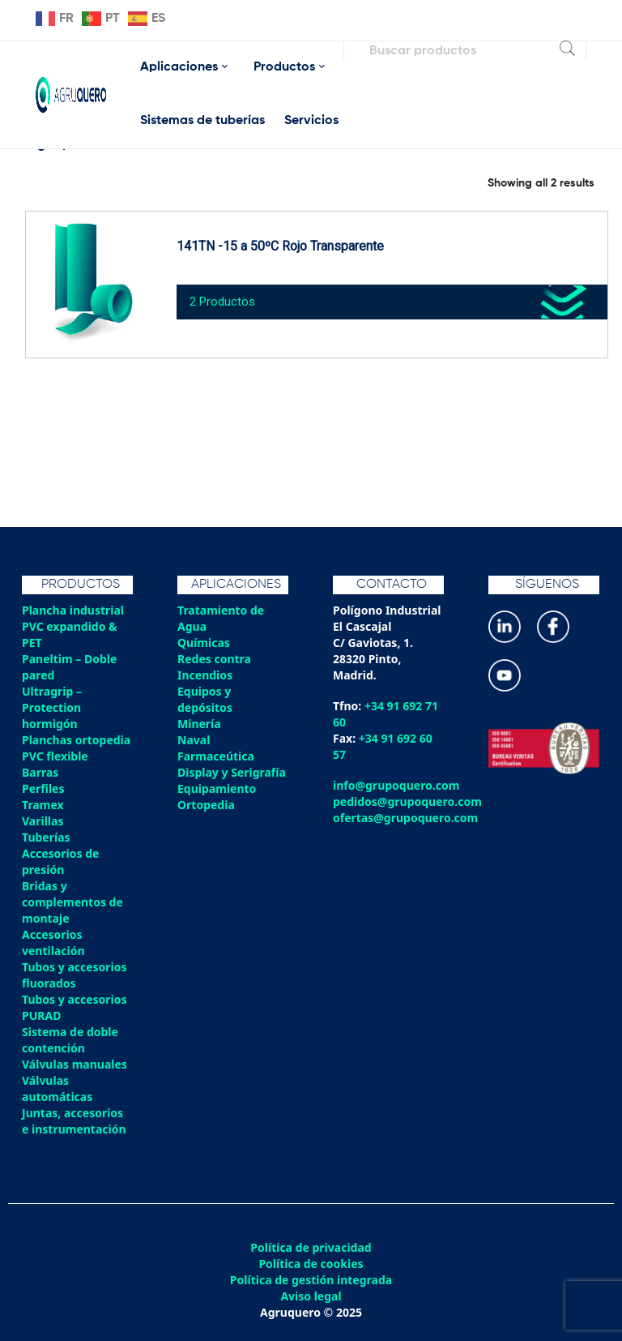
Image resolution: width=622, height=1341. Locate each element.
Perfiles (43, 788)
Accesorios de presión (60, 861)
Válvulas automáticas (57, 1088)
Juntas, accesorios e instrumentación (74, 1121)
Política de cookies (310, 1264)
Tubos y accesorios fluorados (74, 975)
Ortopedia (206, 804)
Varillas (42, 821)
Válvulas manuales (74, 1064)
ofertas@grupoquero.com (405, 817)
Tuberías (46, 837)
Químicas (203, 642)
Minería (199, 723)
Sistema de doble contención (70, 1040)
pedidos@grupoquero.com (407, 801)
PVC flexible (55, 756)
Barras (40, 772)
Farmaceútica (215, 756)
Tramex (43, 804)
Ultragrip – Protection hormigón (52, 707)
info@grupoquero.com (396, 785)
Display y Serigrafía (231, 772)
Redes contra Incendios (214, 667)
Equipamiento (216, 788)
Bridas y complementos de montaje (72, 902)
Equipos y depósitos (204, 699)
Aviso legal (310, 1296)
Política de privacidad (310, 1248)
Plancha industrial (73, 610)
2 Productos (222, 301)
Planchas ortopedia (76, 740)
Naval (193, 740)
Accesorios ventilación (53, 942)
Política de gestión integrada (311, 1280)
